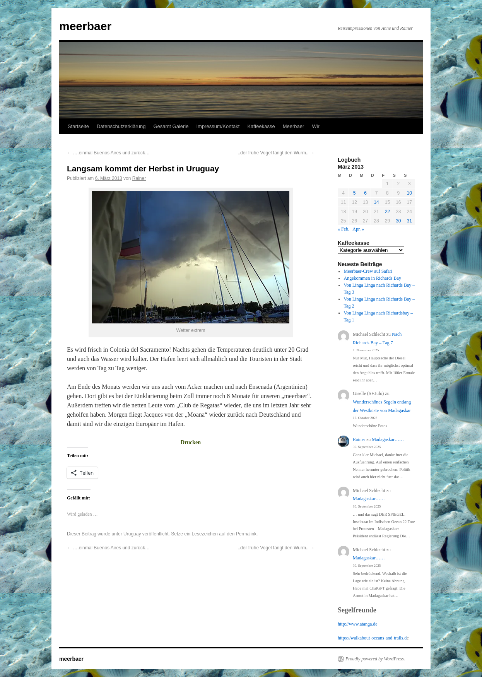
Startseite (78, 126)
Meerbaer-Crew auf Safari (368, 271)
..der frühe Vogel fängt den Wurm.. (276, 153)
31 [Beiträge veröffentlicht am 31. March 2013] (409, 221)
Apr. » (358, 229)
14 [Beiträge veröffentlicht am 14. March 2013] (376, 202)
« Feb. (343, 229)
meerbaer (85, 26)
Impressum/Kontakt (217, 126)
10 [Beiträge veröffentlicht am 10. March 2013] (409, 193)
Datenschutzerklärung (121, 126)
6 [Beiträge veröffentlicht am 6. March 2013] (365, 193)
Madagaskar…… (388, 439)
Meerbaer (293, 126)
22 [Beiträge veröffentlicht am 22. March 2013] (387, 211)
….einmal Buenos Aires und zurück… (108, 153)
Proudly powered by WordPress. (375, 659)
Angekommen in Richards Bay (372, 278)
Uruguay (132, 534)
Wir (316, 126)
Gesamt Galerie (170, 126)
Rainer (139, 178)
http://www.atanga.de (358, 624)
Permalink (246, 534)
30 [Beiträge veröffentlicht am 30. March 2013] (398, 221)
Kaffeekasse (261, 126)
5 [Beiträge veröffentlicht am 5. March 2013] (354, 193)
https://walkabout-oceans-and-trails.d (372, 638)
